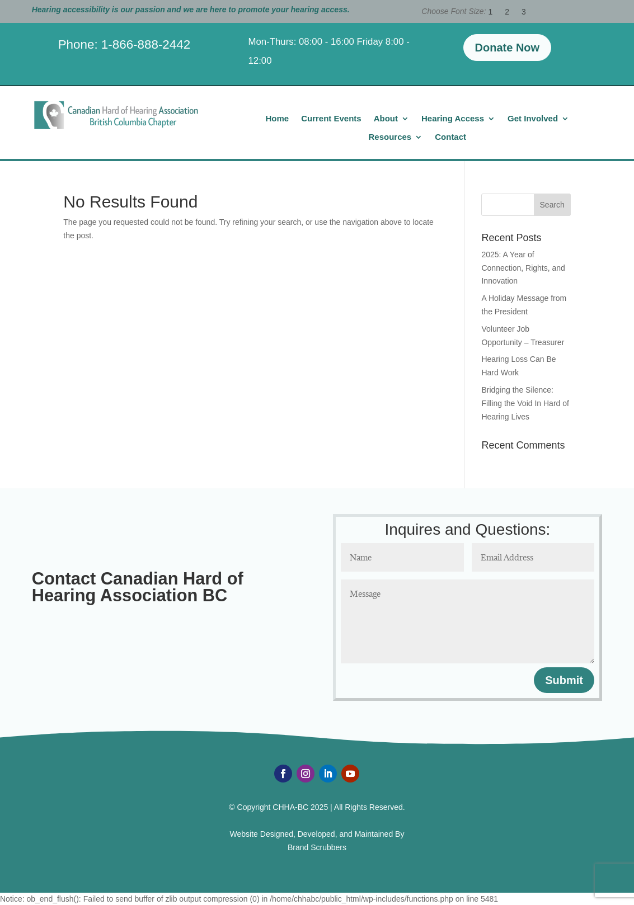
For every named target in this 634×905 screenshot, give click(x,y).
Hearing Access (452, 118)
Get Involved (533, 118)
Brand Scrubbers (317, 847)
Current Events (331, 118)
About (386, 118)
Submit (564, 680)
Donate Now (507, 47)
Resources (390, 137)
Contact (450, 137)
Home (277, 118)
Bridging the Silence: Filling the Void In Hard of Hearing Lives (525, 403)
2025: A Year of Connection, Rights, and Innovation (523, 268)
